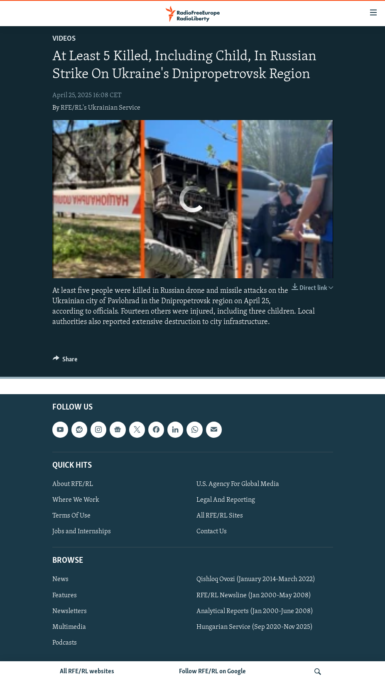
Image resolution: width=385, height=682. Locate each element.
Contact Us (211, 531)
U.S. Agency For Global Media (237, 484)
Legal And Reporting (225, 500)
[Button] (65, 361)
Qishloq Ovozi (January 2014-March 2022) (255, 580)
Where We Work (75, 500)
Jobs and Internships (81, 531)
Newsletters (69, 611)
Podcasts (64, 643)
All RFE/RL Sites (219, 516)
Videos (64, 39)
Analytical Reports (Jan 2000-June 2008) (254, 611)
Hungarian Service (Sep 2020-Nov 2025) (254, 627)
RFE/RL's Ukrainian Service (100, 108)
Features (64, 595)
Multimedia (69, 627)
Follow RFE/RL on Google (212, 671)
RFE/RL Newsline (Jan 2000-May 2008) (253, 595)
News (60, 580)
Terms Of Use (71, 516)
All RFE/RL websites (87, 671)
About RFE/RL (72, 484)
